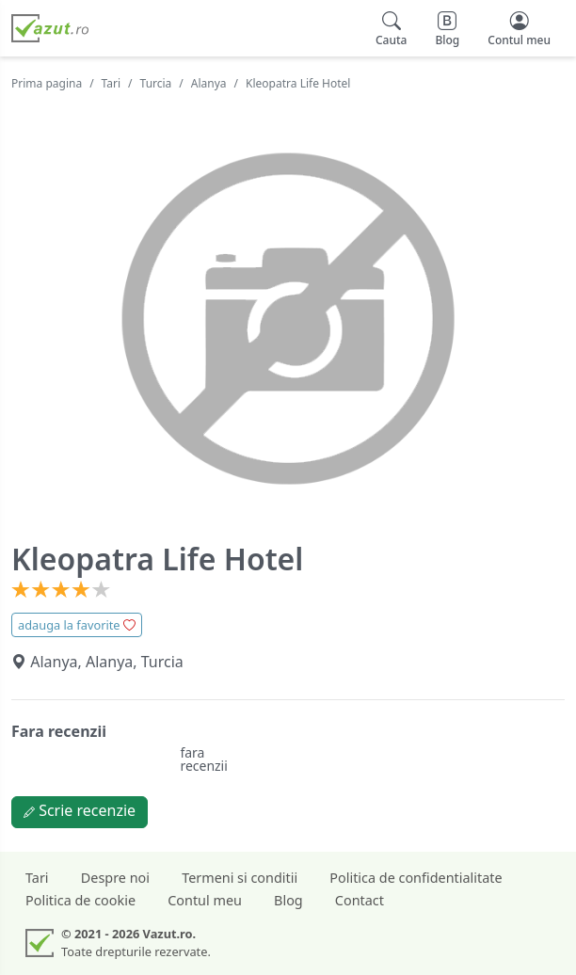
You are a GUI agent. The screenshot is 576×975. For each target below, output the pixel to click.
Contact (359, 900)
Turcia (156, 83)
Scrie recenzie (80, 810)
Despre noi (115, 878)
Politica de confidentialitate (415, 878)
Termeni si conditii (239, 878)
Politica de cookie (80, 900)
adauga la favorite (77, 624)
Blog (288, 900)
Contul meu (205, 900)
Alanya (209, 83)
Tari (111, 83)
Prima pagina (46, 83)
